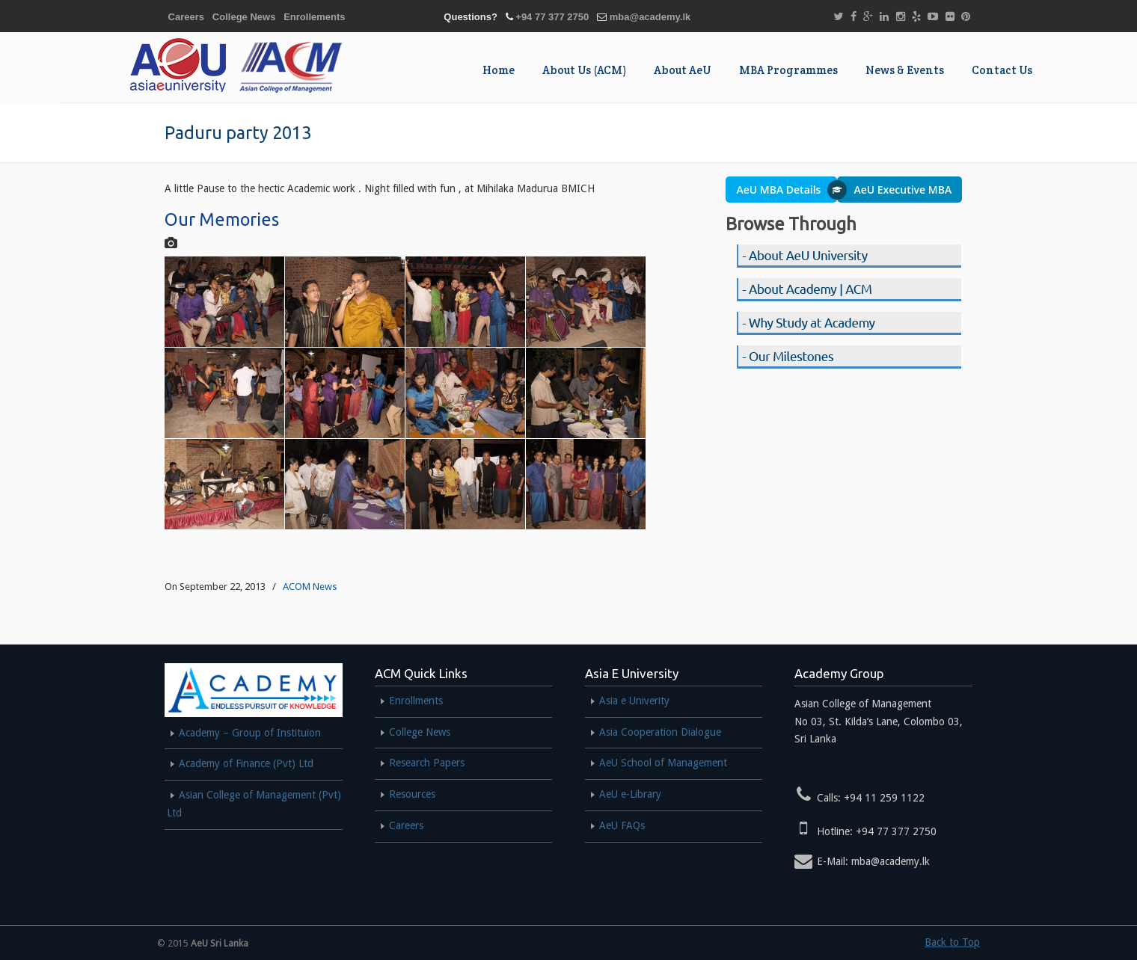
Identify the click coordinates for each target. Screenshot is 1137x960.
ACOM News (310, 586)
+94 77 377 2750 (552, 16)
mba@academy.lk (650, 16)
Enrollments (416, 701)
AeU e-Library (630, 794)
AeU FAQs (622, 825)
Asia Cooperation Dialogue (660, 732)
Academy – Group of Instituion (250, 733)
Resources (412, 794)
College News (244, 16)
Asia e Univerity (634, 701)
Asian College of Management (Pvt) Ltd (254, 804)
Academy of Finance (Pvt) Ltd (246, 763)
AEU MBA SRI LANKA (232, 65)
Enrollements (314, 16)
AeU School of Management (663, 763)
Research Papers (427, 763)
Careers (186, 16)
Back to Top (952, 942)
